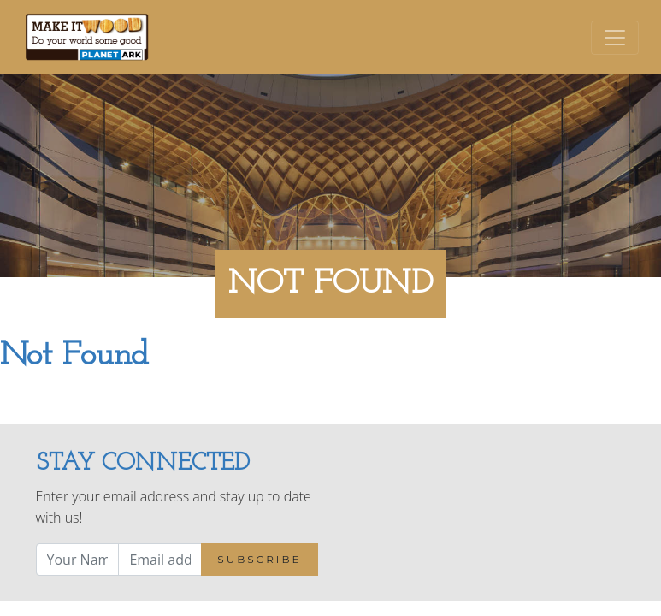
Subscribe (259, 559)
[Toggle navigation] (615, 38)
